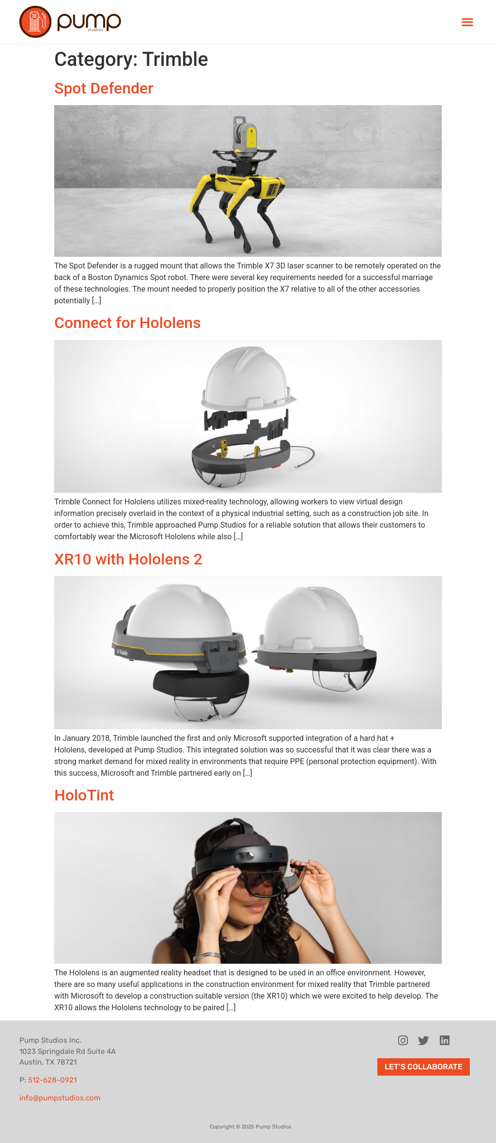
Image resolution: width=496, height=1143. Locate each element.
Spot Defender (104, 88)
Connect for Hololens (127, 322)
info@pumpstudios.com (59, 1098)
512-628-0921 (52, 1080)
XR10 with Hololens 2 (128, 559)
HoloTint (84, 795)
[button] (467, 22)
